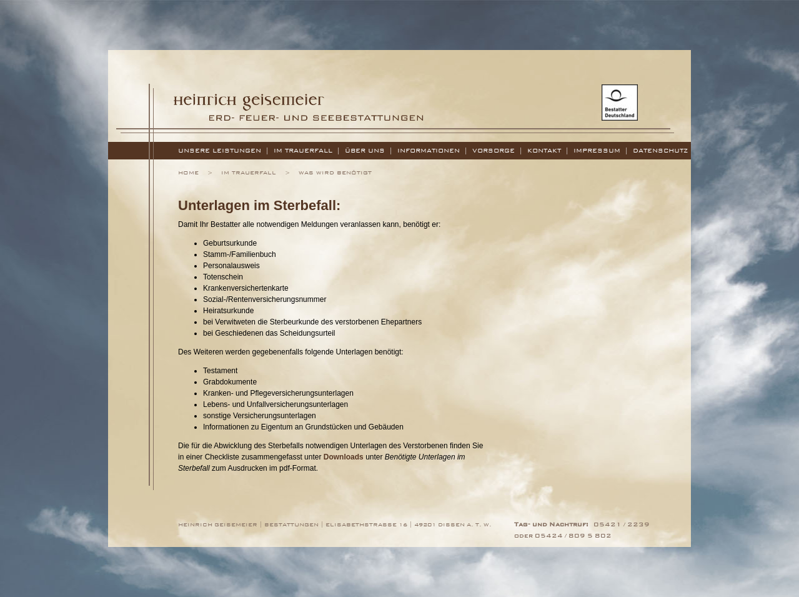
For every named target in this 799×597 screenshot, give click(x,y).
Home (188, 172)
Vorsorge (493, 150)
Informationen (428, 150)
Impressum (596, 150)
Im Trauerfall (303, 150)
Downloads (344, 457)
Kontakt (544, 150)
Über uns (365, 150)
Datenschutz (660, 150)
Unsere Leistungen (219, 150)
